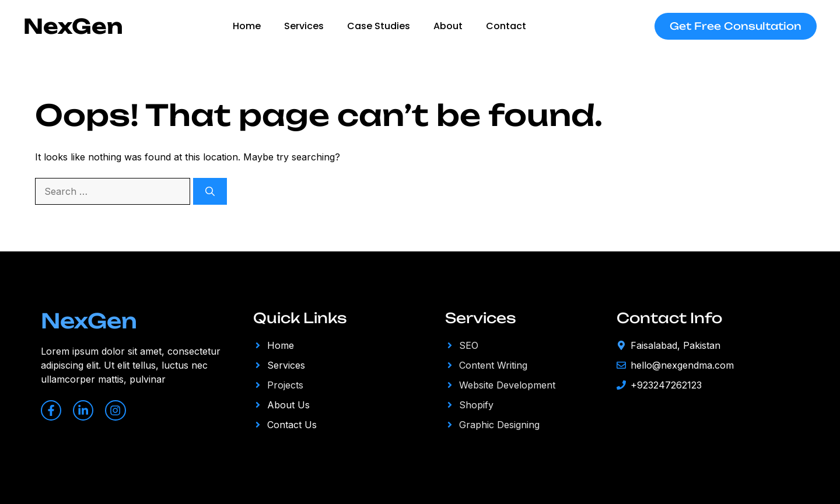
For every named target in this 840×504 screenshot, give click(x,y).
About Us (288, 405)
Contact (506, 26)
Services (304, 26)
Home (247, 26)
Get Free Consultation (736, 26)
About (448, 26)
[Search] (210, 191)
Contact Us (292, 424)
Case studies (378, 26)
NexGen (73, 26)
